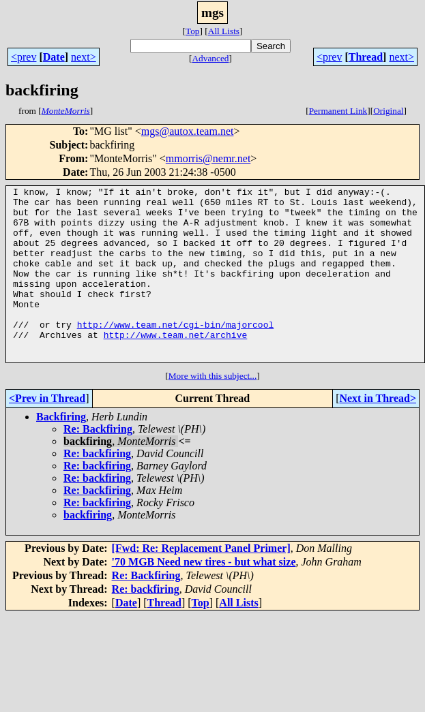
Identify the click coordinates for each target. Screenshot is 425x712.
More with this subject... (212, 410)
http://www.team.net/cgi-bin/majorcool (175, 353)
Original (388, 111)
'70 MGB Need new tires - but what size (204, 596)
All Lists (223, 31)
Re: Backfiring (97, 463)
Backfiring (61, 451)
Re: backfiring (97, 488)
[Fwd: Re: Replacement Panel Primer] (201, 583)
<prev (23, 57)
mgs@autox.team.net (187, 131)
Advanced (210, 58)
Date (54, 57)
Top (193, 31)
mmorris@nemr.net (208, 158)
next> (83, 57)
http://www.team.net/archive (176, 365)
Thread (366, 57)
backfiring (87, 549)
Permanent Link (338, 111)
